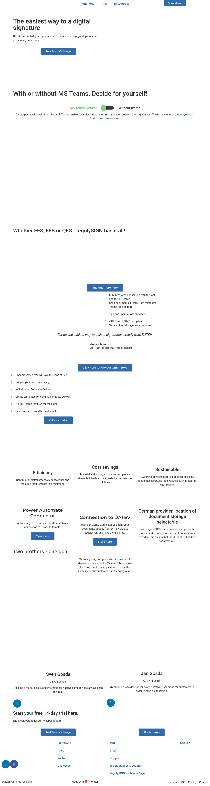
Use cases (64, 765)
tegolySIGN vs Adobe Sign (127, 773)
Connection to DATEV (105, 517)
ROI (112, 743)
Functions (87, 3)
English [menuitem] (185, 742)
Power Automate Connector (43, 512)
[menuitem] (184, 743)
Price (104, 3)
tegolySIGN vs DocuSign (126, 765)
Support (115, 758)
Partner (62, 758)
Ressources (121, 3)
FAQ (113, 750)
